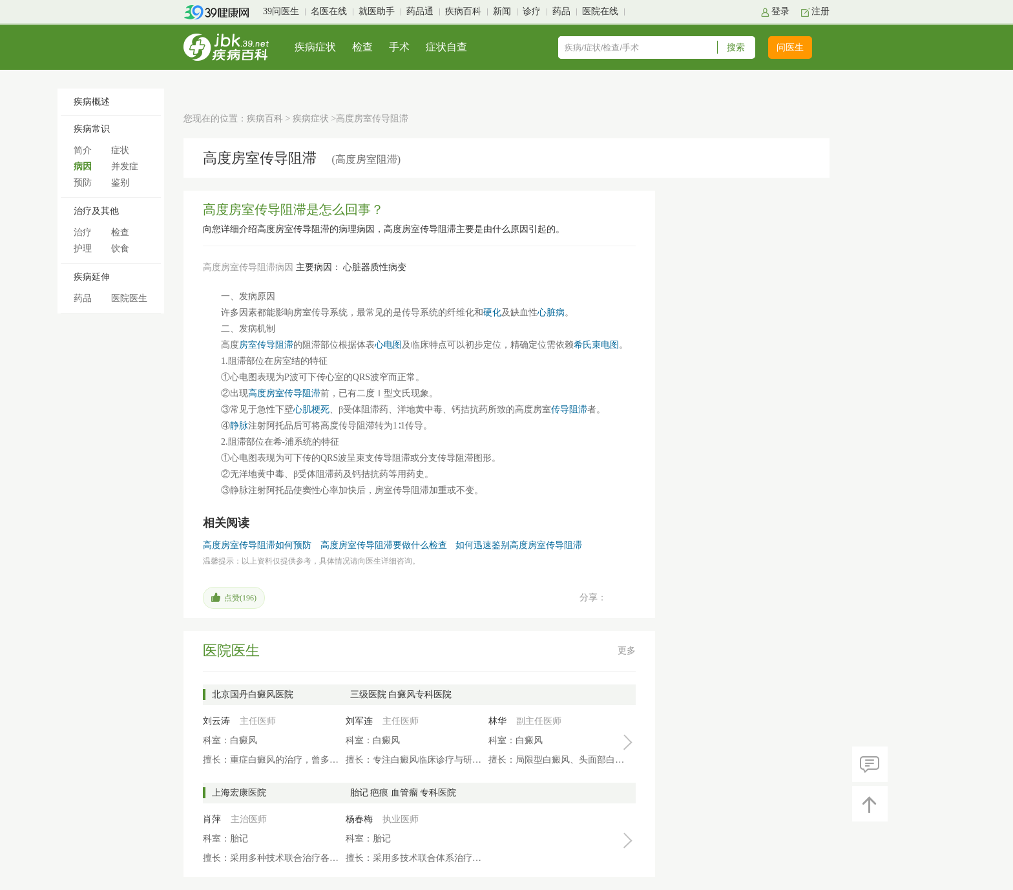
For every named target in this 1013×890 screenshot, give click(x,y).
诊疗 (532, 11)
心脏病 (551, 312)
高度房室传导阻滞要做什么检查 (383, 545)
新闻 (502, 11)
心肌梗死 (311, 409)
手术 (399, 46)
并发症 (124, 166)
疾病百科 (463, 11)
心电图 (388, 345)
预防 (83, 182)
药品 (561, 11)
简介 (83, 150)
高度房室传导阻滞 (284, 393)
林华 (497, 721)
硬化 (492, 312)
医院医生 (129, 298)
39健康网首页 (220, 12)
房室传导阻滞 (266, 345)
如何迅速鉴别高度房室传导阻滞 (518, 545)
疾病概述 (92, 102)
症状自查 (446, 46)
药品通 (419, 11)
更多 (627, 650)
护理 (83, 248)
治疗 (83, 232)
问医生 (790, 47)
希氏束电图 (596, 345)
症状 (120, 150)
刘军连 (359, 721)
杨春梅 (359, 819)
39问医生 (281, 11)
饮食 (120, 248)
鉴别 (120, 182)
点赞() (240, 597)
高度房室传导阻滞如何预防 (257, 545)
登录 (780, 11)
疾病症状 (315, 46)
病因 (83, 166)
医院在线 (600, 11)
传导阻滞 (569, 409)
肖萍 (212, 819)
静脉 (239, 425)
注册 (820, 11)
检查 (362, 46)
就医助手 (377, 11)
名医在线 (329, 11)
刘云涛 (216, 721)
